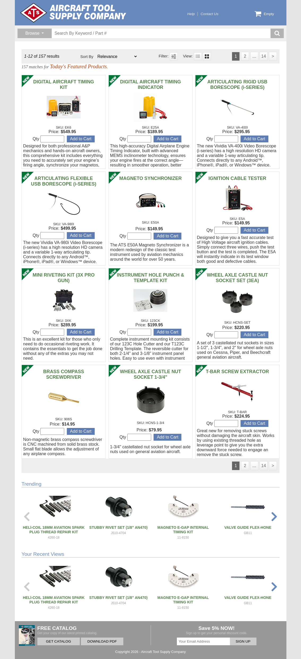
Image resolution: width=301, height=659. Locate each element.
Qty (48, 139)
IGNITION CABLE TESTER (237, 178)
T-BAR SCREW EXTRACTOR (237, 371)
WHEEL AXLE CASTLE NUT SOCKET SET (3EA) (237, 277)
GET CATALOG (58, 641)
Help (191, 14)
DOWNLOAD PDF (102, 641)
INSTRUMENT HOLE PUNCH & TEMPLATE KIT (150, 277)
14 (263, 56)
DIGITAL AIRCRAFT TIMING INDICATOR (150, 84)
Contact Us (209, 14)
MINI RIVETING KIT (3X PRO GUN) (64, 277)
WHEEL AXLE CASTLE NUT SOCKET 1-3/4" (150, 374)
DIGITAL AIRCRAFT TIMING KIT (63, 84)
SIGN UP (243, 641)
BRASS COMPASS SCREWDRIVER (63, 374)
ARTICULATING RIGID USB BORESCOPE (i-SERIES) (237, 84)
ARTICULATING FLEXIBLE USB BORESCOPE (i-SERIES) (63, 181)
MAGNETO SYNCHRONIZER (150, 178)
